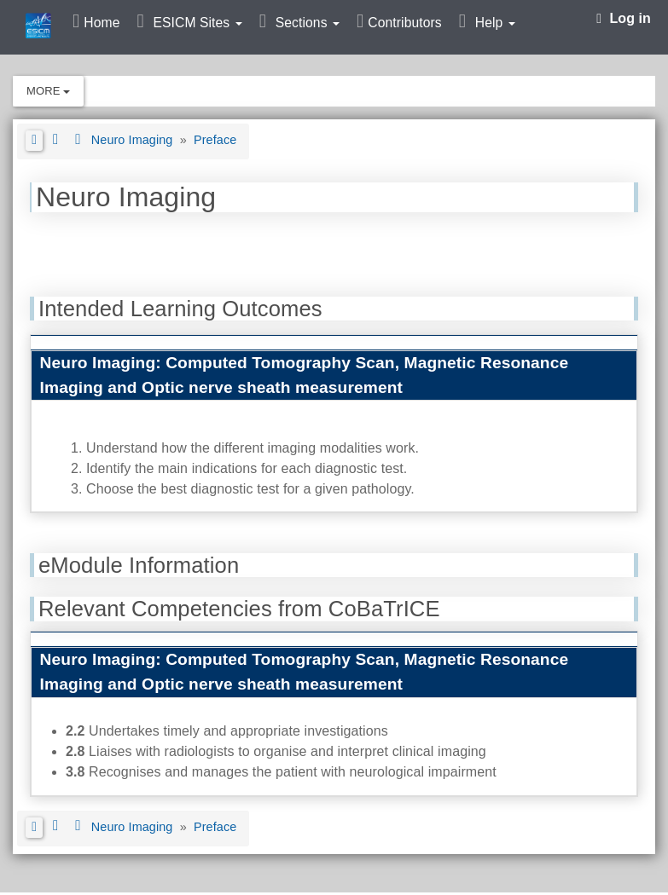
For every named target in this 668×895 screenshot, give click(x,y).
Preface (215, 140)
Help (495, 22)
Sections (308, 22)
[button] (34, 140)
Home (101, 22)
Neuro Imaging (134, 140)
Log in (623, 18)
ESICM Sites (197, 22)
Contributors (404, 22)
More (48, 90)
